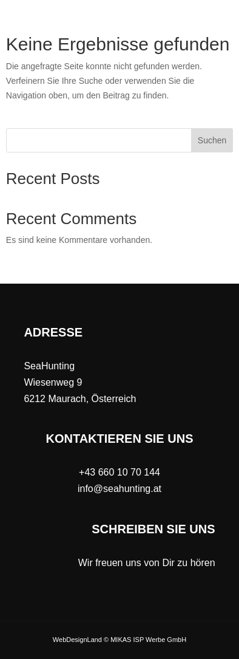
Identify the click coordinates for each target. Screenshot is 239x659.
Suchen (212, 140)
